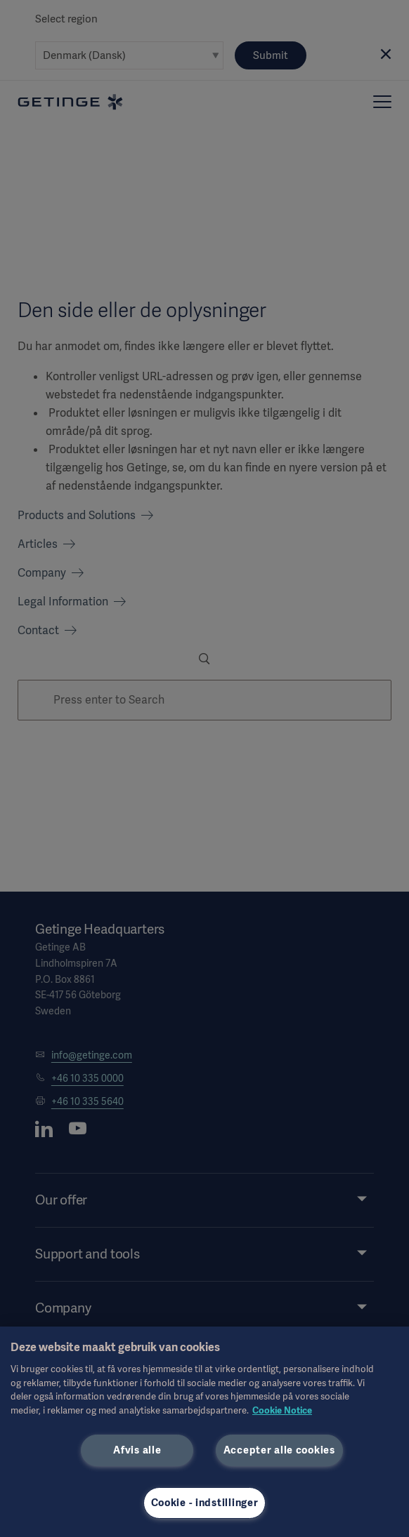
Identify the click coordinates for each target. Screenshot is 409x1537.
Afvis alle (137, 1450)
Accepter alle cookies (279, 1450)
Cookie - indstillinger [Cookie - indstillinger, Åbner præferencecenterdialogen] (205, 1502)
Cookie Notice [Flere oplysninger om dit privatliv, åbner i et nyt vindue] (282, 1410)
